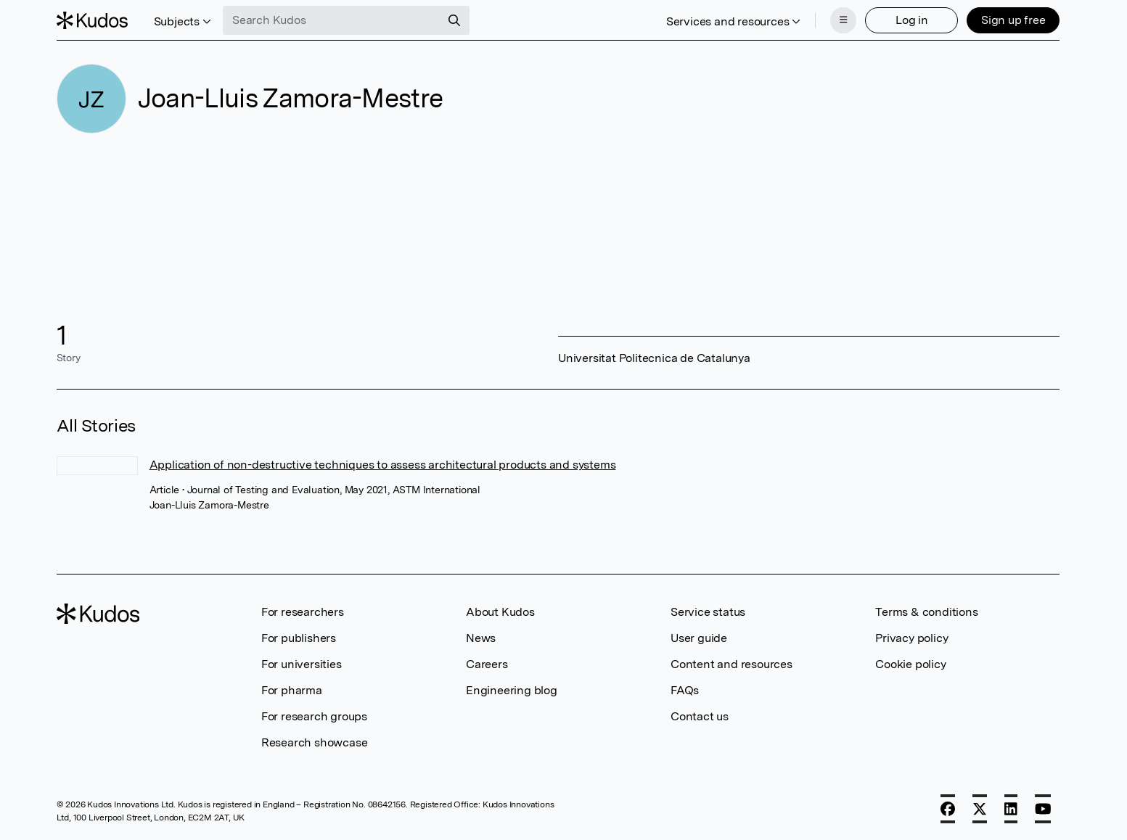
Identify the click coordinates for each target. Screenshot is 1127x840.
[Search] (454, 20)
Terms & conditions (926, 612)
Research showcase (314, 742)
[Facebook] (947, 808)
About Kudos (500, 612)
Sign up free (1013, 20)
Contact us (700, 716)
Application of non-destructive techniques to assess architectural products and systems (382, 465)
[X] (979, 808)
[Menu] (843, 20)
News (481, 638)
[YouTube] (1043, 808)
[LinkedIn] (1010, 808)
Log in (912, 20)
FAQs (685, 690)
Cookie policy (910, 664)
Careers (487, 664)
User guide (699, 638)
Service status (708, 612)
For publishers (298, 638)
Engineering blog (511, 690)
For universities (301, 664)
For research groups (314, 716)
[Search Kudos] (332, 20)
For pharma (291, 690)
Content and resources (731, 664)
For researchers (302, 612)
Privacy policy (911, 638)
